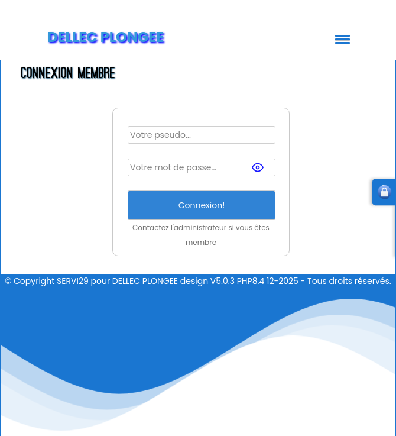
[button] (340, 39)
